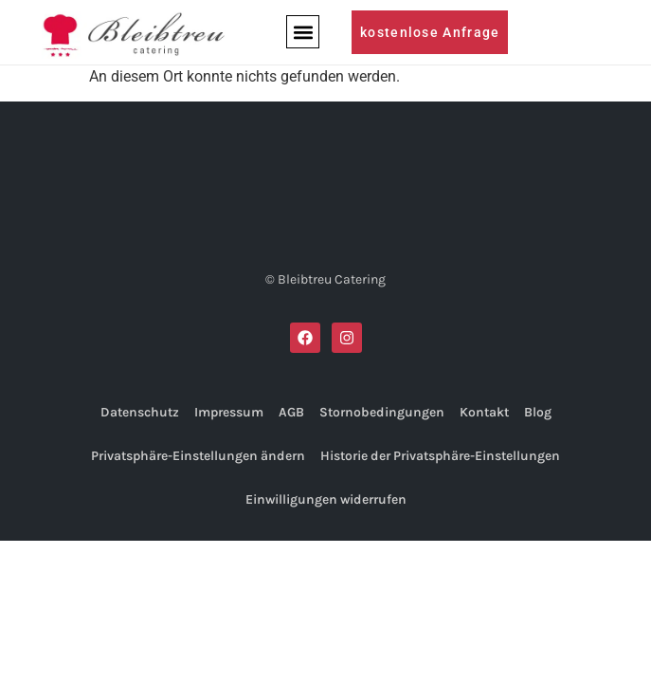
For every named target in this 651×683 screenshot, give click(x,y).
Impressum (228, 412)
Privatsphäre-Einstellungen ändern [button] (198, 456)
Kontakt (484, 412)
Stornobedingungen (381, 412)
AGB (291, 412)
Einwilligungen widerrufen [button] (326, 499)
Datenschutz (139, 412)
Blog (538, 412)
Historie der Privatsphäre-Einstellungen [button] (440, 456)
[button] (302, 31)
